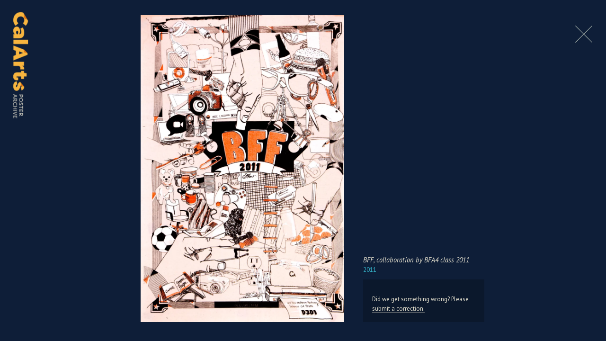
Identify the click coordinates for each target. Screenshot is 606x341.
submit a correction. (398, 309)
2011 (369, 270)
